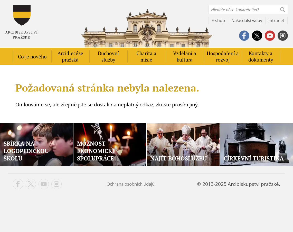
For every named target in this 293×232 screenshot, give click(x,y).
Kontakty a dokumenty (260, 56)
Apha (21, 22)
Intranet (276, 20)
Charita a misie (146, 56)
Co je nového (32, 56)
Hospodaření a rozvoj (223, 56)
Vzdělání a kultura (184, 56)
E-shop (218, 20)
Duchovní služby (108, 56)
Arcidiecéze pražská (70, 56)
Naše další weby (246, 20)
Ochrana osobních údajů (131, 184)
